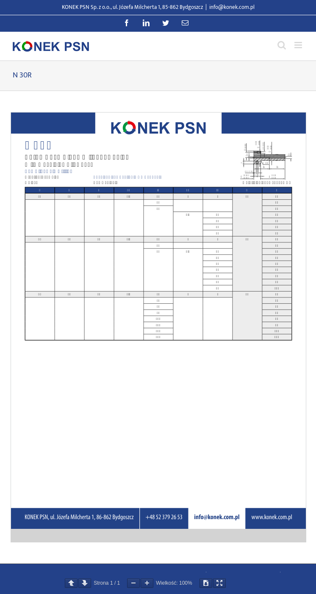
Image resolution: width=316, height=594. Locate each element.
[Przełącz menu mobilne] (298, 45)
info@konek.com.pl (232, 7)
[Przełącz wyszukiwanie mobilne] (281, 45)
